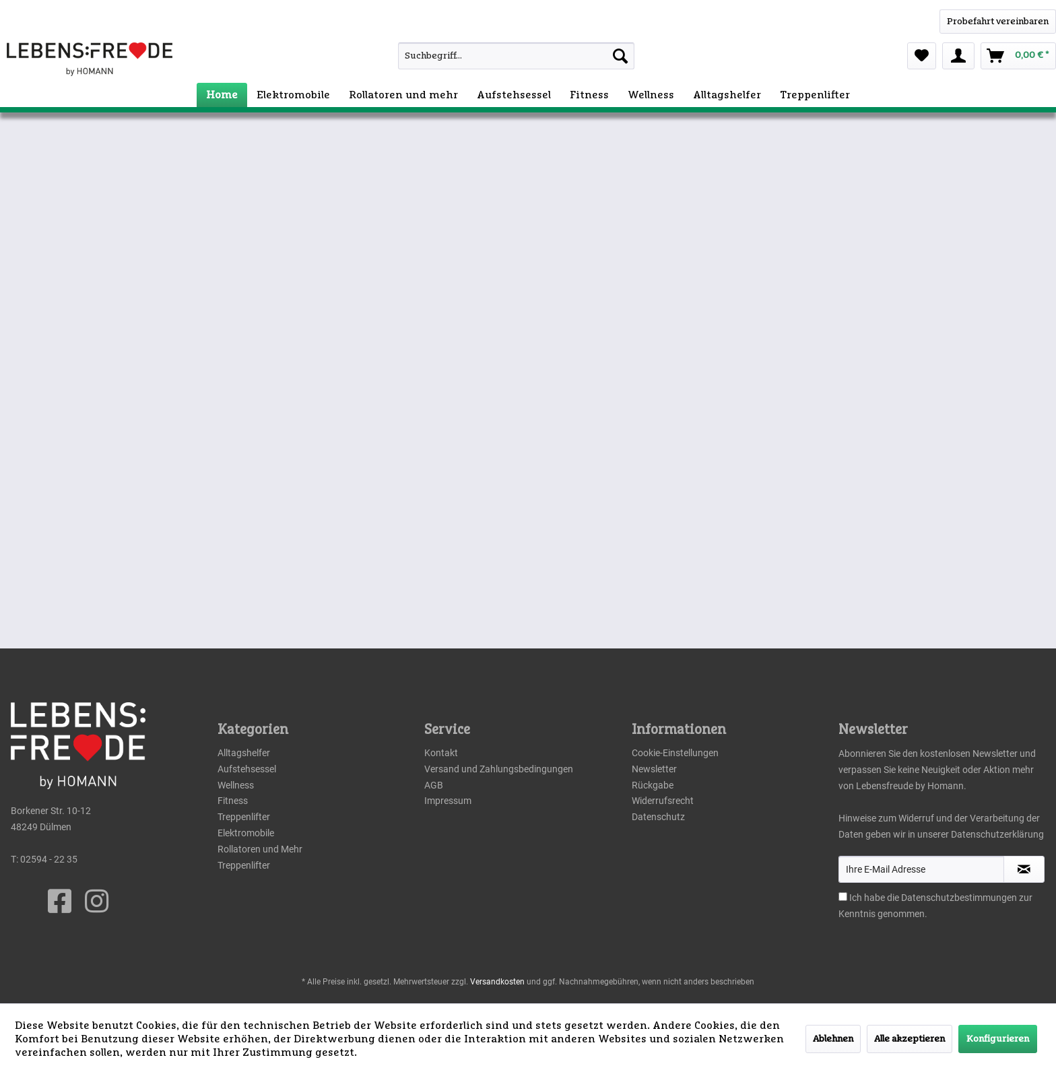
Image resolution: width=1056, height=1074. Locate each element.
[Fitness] (589, 95)
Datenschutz (658, 816)
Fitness (233, 800)
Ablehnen (833, 1039)
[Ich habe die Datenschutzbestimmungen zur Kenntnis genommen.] (842, 896)
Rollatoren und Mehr (260, 849)
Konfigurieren (997, 1039)
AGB (433, 785)
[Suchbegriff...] (516, 55)
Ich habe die (875, 897)
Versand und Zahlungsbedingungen (498, 769)
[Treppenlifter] (814, 95)
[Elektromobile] (293, 95)
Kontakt (441, 752)
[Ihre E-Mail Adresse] (921, 869)
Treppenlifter (244, 816)
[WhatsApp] (997, 21)
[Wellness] (651, 95)
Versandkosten (497, 981)
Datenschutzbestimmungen (959, 897)
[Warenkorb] (1018, 55)
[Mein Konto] (958, 55)
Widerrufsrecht (663, 800)
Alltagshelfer (244, 752)
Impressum (447, 800)
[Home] (222, 95)
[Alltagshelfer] (727, 95)
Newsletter (654, 769)
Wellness (236, 785)
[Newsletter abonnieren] (1024, 869)
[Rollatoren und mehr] (403, 95)
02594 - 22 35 (48, 859)
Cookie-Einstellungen (675, 752)
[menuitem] (486, 55)
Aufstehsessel (247, 769)
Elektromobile (246, 833)
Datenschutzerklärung (997, 834)
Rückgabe (652, 785)
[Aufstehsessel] (513, 95)
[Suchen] (620, 55)
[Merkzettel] (921, 55)
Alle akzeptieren (909, 1039)
